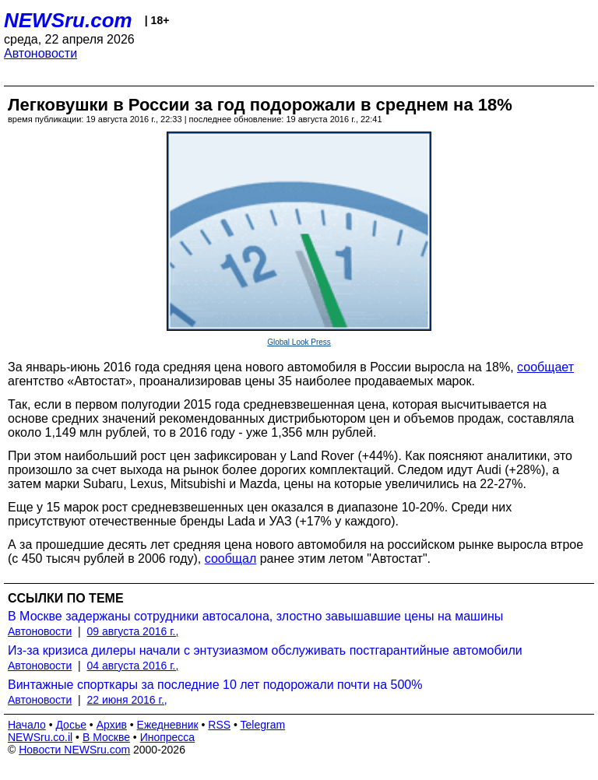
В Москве (106, 737)
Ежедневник (168, 725)
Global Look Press (299, 342)
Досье (70, 725)
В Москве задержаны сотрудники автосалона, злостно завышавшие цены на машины (255, 616)
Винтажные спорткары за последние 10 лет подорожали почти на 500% (215, 684)
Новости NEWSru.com (74, 749)
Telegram (263, 725)
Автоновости (40, 53)
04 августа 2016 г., (133, 665)
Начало (27, 725)
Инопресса (167, 737)
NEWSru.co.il (40, 737)
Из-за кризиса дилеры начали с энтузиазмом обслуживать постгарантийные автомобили (265, 650)
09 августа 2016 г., (133, 631)
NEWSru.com (68, 20)
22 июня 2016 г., (127, 700)
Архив (112, 725)
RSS (219, 725)
